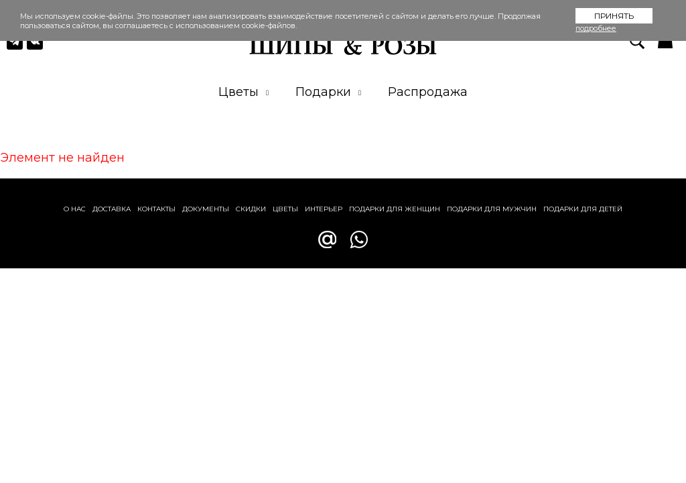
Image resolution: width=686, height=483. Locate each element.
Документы (205, 209)
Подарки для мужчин (492, 209)
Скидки (251, 209)
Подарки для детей (582, 209)
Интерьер (323, 209)
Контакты (156, 209)
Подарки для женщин (394, 209)
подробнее (595, 28)
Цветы (243, 92)
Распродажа (428, 92)
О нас (75, 209)
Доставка (111, 209)
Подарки (328, 92)
